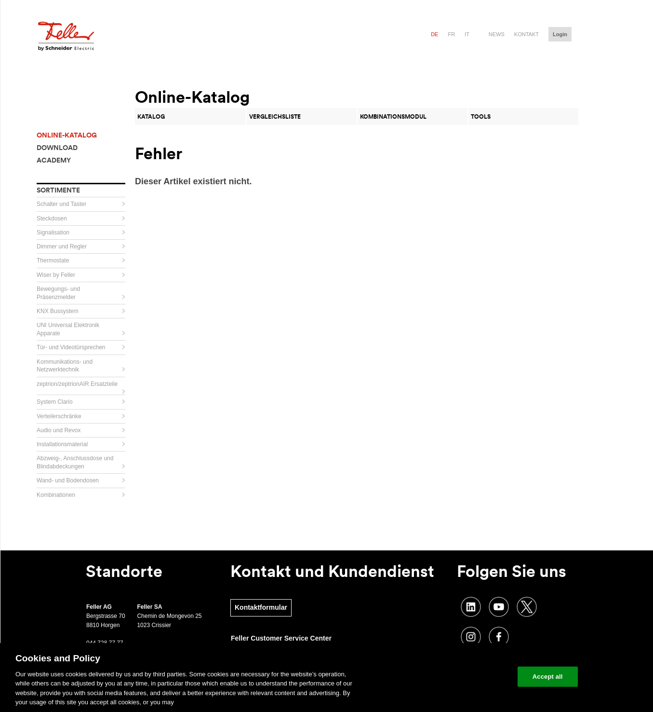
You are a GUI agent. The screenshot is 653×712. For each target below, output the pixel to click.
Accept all (548, 676)
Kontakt (526, 34)
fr (451, 34)
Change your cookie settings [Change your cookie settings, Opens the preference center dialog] (465, 676)
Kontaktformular (261, 607)
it (467, 34)
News (497, 34)
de (434, 34)
